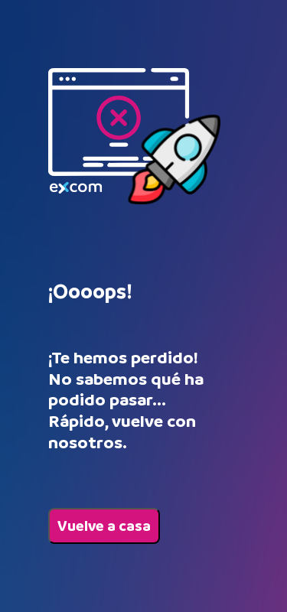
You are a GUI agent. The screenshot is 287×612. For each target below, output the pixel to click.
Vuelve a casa (104, 526)
